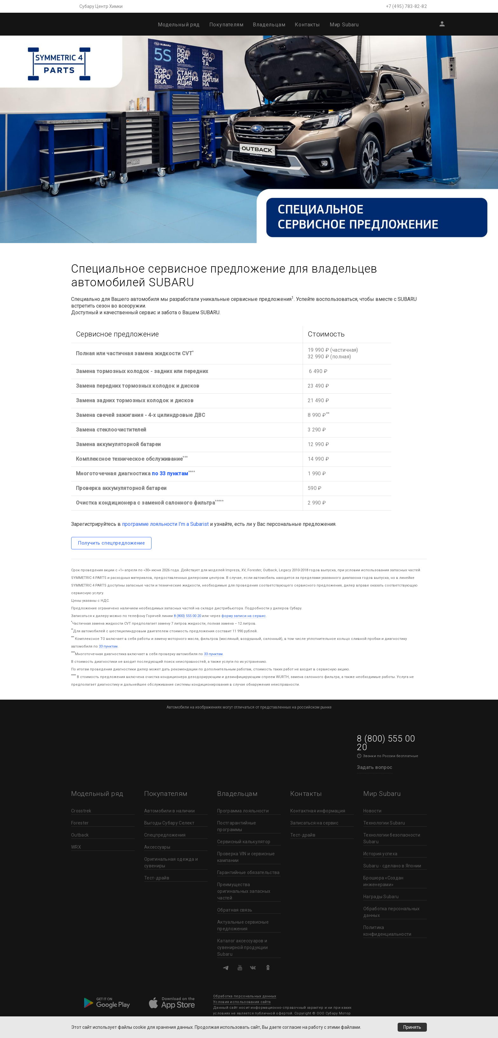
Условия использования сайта (242, 1002)
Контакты (307, 25)
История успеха (380, 853)
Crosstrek (81, 810)
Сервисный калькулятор (243, 841)
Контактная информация (317, 810)
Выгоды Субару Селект (169, 822)
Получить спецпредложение (111, 543)
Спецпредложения (165, 835)
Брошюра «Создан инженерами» (383, 881)
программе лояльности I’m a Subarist (165, 524)
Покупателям (226, 25)
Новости (372, 810)
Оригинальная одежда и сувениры (171, 862)
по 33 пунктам (170, 474)
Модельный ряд (178, 25)
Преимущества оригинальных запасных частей (243, 891)
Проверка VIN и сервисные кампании (246, 857)
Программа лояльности (243, 810)
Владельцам (269, 25)
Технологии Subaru (384, 822)
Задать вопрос (375, 767)
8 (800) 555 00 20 (187, 616)
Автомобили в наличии (169, 810)
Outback (80, 835)
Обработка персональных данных (391, 912)
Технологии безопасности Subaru (391, 838)
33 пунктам (108, 646)
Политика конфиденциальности (387, 931)
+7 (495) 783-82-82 (406, 6)
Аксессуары (157, 847)
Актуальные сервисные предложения (243, 925)
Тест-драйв (156, 877)
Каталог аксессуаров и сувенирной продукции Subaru (242, 947)
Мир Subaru (344, 25)
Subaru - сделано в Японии (392, 865)
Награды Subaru (381, 896)
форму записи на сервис (243, 616)
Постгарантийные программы (236, 826)
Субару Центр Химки (101, 6)
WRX (76, 847)
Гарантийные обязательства (248, 872)
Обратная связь (234, 909)
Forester (80, 822)
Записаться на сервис (314, 822)
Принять (412, 1027)
